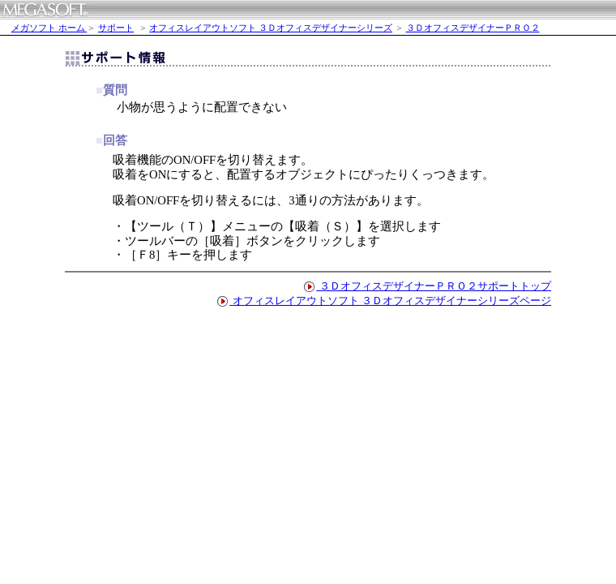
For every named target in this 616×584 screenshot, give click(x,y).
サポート (116, 27)
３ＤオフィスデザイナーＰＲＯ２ (473, 27)
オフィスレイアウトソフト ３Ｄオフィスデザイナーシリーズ (270, 27)
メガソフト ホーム (49, 27)
